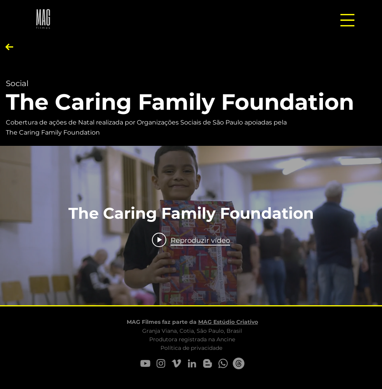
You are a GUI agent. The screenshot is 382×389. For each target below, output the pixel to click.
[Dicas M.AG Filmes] (207, 363)
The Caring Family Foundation (180, 101)
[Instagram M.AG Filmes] (161, 363)
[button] (347, 20)
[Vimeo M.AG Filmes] (176, 363)
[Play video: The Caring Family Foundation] (191, 240)
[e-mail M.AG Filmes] (238, 363)
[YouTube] (145, 363)
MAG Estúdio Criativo (228, 321)
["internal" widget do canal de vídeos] (191, 225)
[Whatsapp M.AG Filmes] (223, 363)
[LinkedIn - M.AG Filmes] (192, 363)
